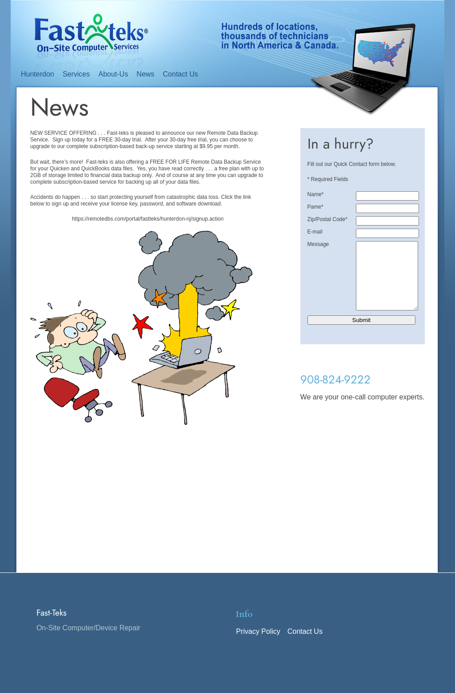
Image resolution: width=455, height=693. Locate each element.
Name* (315, 194)
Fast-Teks (51, 626)
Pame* (315, 207)
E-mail (315, 232)
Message (318, 244)
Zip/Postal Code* (327, 219)
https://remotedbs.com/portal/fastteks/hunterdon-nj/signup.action (148, 219)
